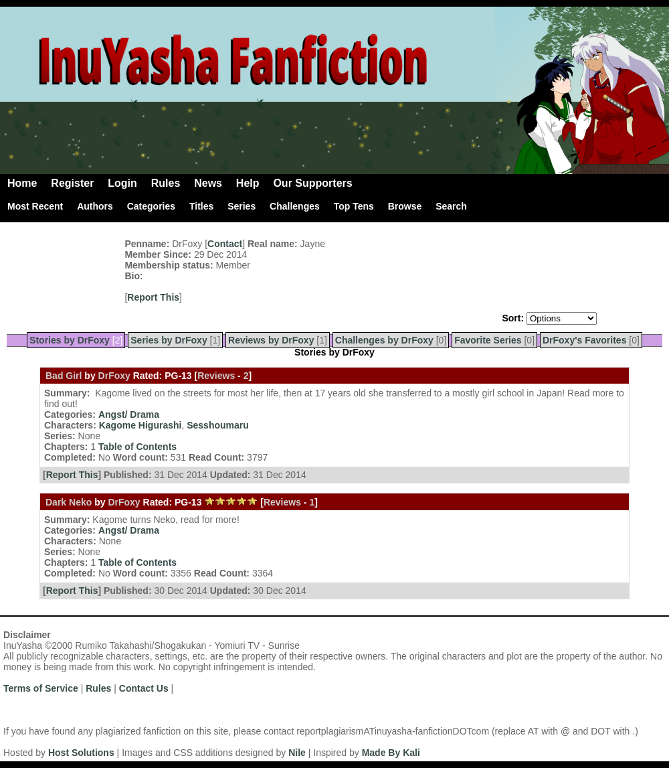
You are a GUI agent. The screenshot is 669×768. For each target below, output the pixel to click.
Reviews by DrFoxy (271, 340)
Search (451, 206)
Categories (151, 206)
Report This (153, 297)
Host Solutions (81, 752)
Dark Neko (68, 502)
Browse (405, 206)
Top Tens (354, 206)
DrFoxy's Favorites (585, 340)
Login (122, 183)
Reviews (216, 375)
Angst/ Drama (128, 414)
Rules (166, 183)
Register (72, 183)
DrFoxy (114, 375)
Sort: (513, 318)
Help (248, 183)
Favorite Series (487, 340)
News (208, 183)
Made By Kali (391, 752)
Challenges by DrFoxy (384, 340)
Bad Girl (63, 375)
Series (241, 206)
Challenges (295, 206)
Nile (297, 752)
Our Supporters (312, 183)
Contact (224, 243)
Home (22, 183)
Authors (95, 206)
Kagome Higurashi (140, 425)
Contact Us (144, 688)
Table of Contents (137, 446)
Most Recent (35, 206)
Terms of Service (40, 688)
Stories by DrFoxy (69, 340)
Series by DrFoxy (168, 340)
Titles (201, 206)
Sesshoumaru (218, 425)
